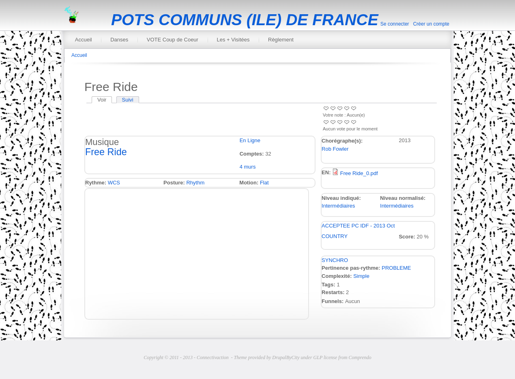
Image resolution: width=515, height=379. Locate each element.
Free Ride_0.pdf (359, 173)
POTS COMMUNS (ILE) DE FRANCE (244, 19)
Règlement (281, 40)
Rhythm (195, 183)
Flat (264, 183)
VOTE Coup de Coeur (172, 40)
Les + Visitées (233, 40)
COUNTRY (335, 236)
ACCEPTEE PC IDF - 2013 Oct (358, 226)
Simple (361, 276)
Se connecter (394, 24)
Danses (119, 40)
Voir (104, 100)
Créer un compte (431, 24)
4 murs (248, 167)
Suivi (127, 100)
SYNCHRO (335, 260)
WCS (114, 183)
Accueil (83, 40)
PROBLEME (396, 268)
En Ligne (250, 140)
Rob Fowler (335, 149)
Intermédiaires (338, 206)
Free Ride (106, 152)
